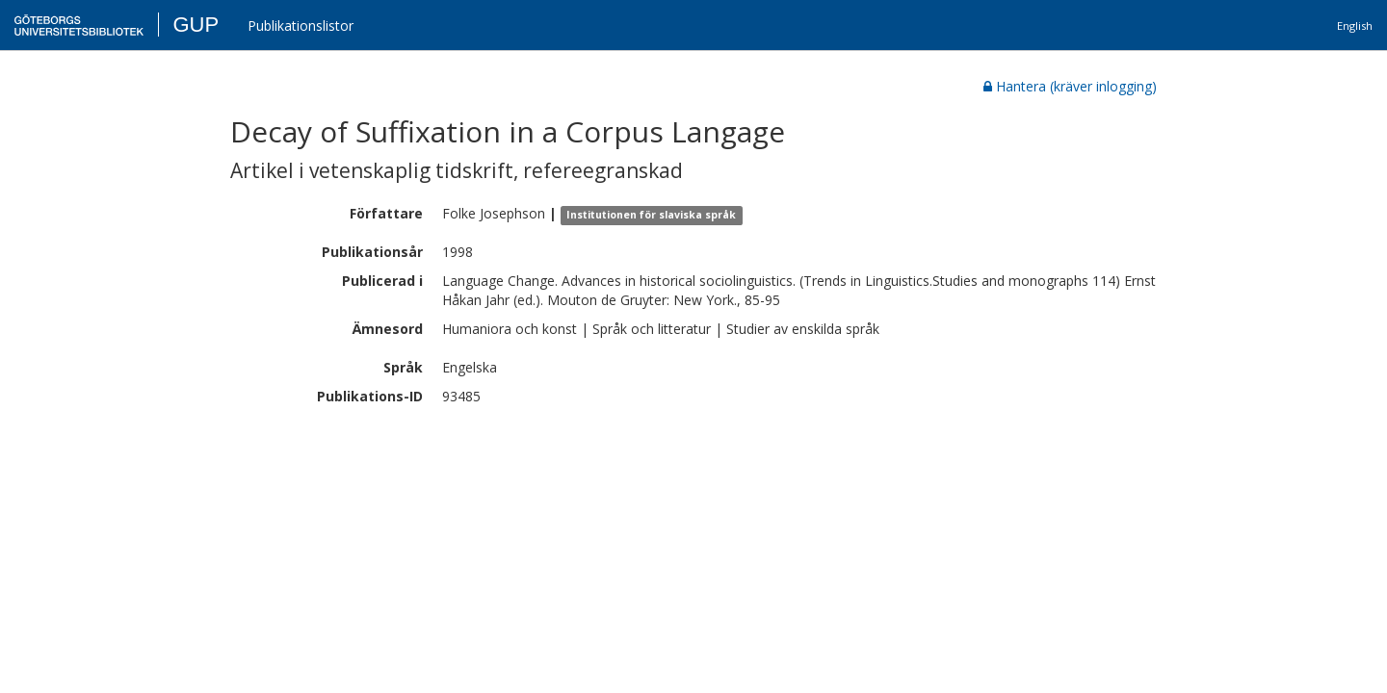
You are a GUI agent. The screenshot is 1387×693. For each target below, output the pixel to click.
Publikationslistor (300, 25)
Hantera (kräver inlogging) (1070, 86)
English (1355, 25)
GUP (195, 25)
